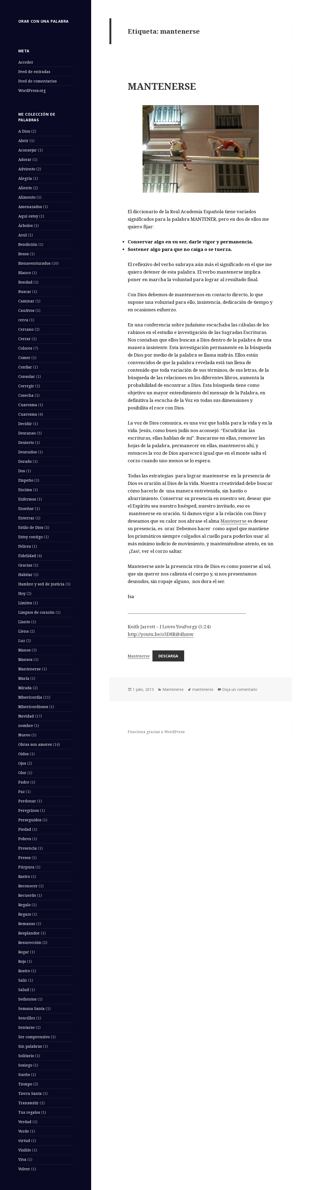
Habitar (25, 574)
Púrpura (26, 867)
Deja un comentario (239, 689)
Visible (24, 1150)
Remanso (26, 923)
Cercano (26, 329)
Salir (22, 980)
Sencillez (26, 1017)
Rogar (23, 951)
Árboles (25, 225)
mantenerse (202, 689)
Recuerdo (27, 895)
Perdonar (27, 800)
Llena (23, 631)
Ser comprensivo (34, 1036)
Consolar (26, 376)
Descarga (168, 655)
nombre (25, 725)
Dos (21, 470)
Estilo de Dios (30, 527)
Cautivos (26, 310)
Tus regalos (29, 1112)
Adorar (24, 159)
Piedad (24, 829)
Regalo (24, 904)
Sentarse (26, 1027)
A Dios (24, 131)
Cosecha (26, 395)
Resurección (29, 942)
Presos (24, 857)
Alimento (26, 197)
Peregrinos (28, 810)
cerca (23, 319)
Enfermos (27, 499)
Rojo (22, 961)
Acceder (25, 62)
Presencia (27, 848)
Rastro (24, 876)
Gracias (25, 565)
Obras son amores (35, 744)
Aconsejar (27, 150)
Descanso (27, 433)
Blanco (24, 272)
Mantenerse (29, 668)
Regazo (24, 914)
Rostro (24, 970)
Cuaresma (27, 404)
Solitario (26, 1055)
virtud (24, 1140)
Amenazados (30, 206)
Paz (21, 791)
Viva (22, 1159)
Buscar (24, 291)
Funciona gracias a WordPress (156, 731)
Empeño (25, 480)
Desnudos (27, 451)
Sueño (24, 1074)
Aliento (25, 187)
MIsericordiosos (33, 706)
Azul (22, 234)
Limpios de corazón (36, 612)
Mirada (25, 687)
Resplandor (29, 933)
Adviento (26, 168)
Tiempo (25, 1083)
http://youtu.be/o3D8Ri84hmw (161, 634)
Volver (24, 1168)
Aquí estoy (28, 216)
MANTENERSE (162, 86)
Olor (22, 772)
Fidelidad (27, 555)
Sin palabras (30, 1046)
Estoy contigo (30, 536)
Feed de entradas (34, 71)
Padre (23, 782)
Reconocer (28, 885)
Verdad (24, 1121)
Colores (25, 348)
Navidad (26, 716)
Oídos (23, 753)
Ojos (22, 763)
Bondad (25, 282)
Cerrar (24, 338)
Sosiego (25, 1065)
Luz (21, 640)
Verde (23, 1131)
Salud (23, 989)
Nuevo (24, 734)
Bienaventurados (34, 263)
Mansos (25, 659)
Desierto (26, 442)
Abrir (23, 140)
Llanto (24, 621)
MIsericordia (30, 697)
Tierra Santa (30, 1093)
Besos (23, 253)
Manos (24, 650)
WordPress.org (32, 90)
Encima (25, 489)
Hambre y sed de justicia (41, 584)
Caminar (26, 300)
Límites (25, 602)
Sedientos (27, 999)
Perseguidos (29, 819)
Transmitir (28, 1102)
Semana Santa (31, 1008)
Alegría (25, 178)
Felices (24, 546)
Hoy (22, 593)
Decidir (25, 423)
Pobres (24, 838)
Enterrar (26, 517)
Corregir (26, 385)
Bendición (27, 244)
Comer (24, 357)
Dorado (25, 461)
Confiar (25, 367)
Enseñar (26, 508)
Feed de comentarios (37, 81)
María (23, 678)
